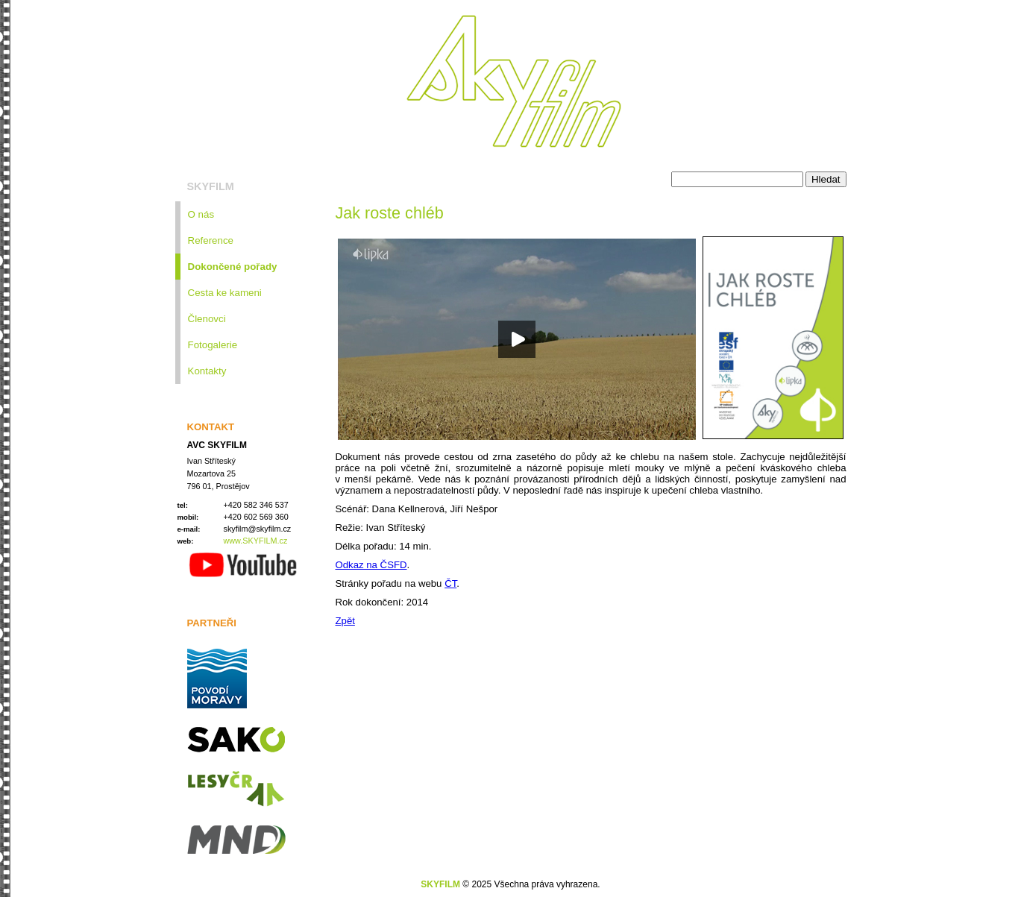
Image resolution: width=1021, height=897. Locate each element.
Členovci (207, 318)
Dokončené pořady (232, 266)
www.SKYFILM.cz (256, 540)
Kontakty (207, 371)
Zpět (345, 620)
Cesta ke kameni (225, 292)
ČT (450, 583)
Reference (211, 240)
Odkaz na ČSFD (371, 564)
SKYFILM (210, 186)
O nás (201, 214)
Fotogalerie (213, 344)
